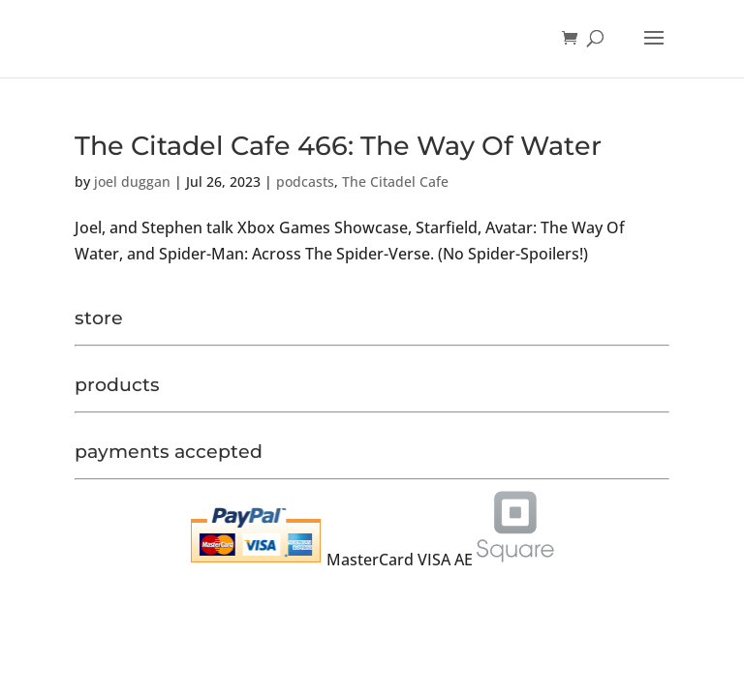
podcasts (305, 181)
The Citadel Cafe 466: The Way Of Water (338, 146)
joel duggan (132, 181)
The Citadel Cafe (395, 181)
